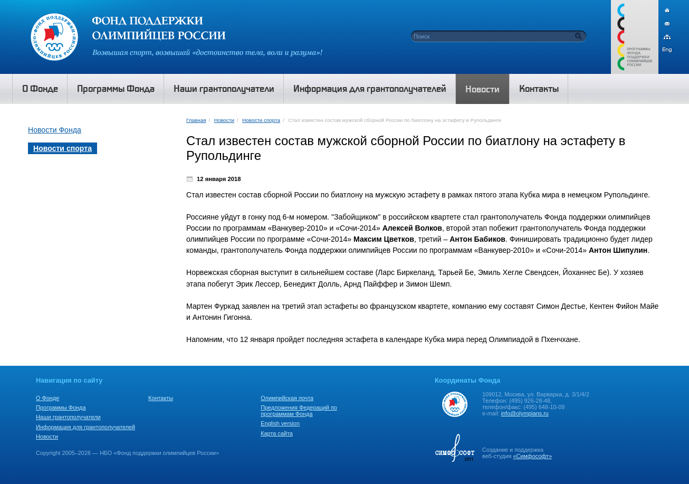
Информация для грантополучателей (85, 427)
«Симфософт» (532, 456)
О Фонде (47, 398)
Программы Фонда (60, 407)
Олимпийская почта (287, 398)
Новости (224, 120)
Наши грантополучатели (68, 417)
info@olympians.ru (525, 413)
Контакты (160, 398)
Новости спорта (261, 120)
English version (280, 423)
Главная (196, 120)
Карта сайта (277, 433)
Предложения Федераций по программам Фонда (299, 410)
